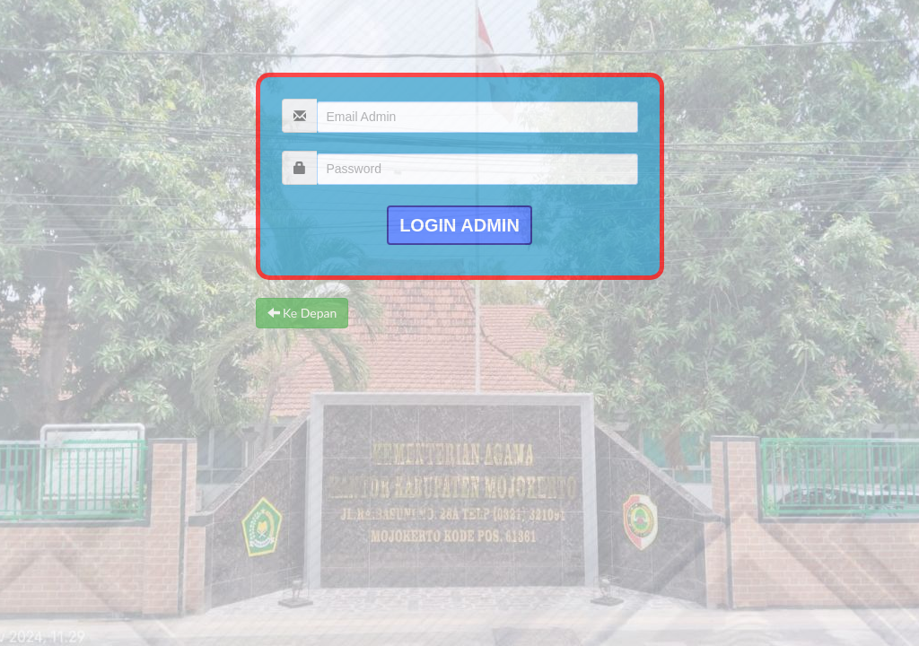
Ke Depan (302, 312)
